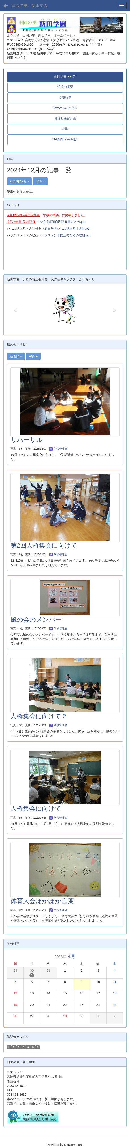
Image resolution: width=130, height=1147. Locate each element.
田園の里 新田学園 (29, 5)
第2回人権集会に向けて (43, 545)
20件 (33, 356)
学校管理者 (58, 448)
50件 (40, 181)
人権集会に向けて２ (38, 716)
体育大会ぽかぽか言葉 (42, 901)
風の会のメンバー (36, 619)
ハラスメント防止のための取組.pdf (65, 235)
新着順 (16, 356)
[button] (15, 309)
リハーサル (26, 439)
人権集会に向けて (35, 808)
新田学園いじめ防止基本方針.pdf (67, 228)
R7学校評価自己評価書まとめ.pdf (62, 222)
